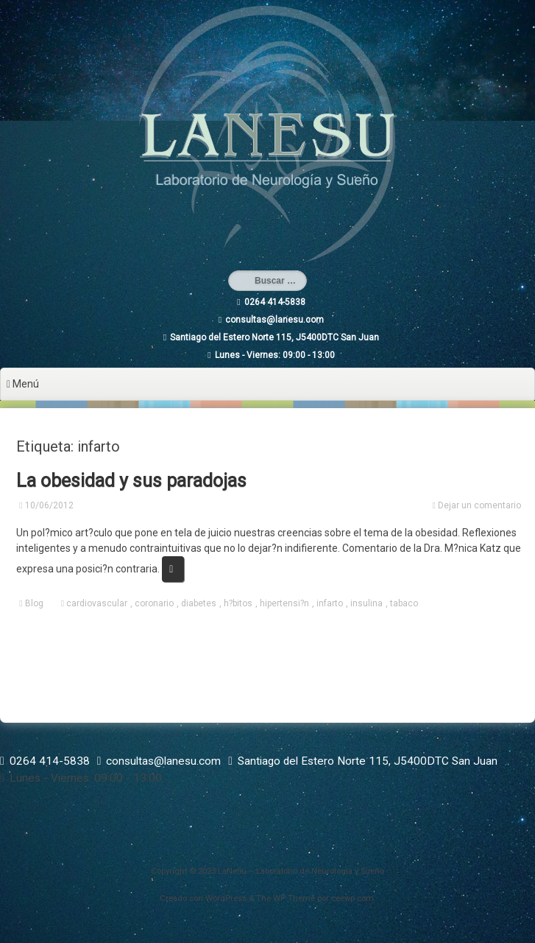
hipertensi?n (284, 603)
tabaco (404, 603)
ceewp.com (352, 898)
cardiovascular (96, 603)
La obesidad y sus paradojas (131, 480)
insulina (366, 603)
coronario (154, 603)
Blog (34, 603)
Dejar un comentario (479, 505)
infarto (329, 603)
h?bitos (238, 603)
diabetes (198, 603)
